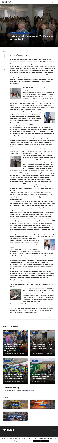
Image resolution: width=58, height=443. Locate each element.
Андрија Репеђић (36, 381)
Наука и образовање (24, 32)
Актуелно (35, 332)
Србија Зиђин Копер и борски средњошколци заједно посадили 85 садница (42, 376)
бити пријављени (29, 390)
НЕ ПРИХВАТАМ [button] (44, 441)
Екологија (13, 32)
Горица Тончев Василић (10, 353)
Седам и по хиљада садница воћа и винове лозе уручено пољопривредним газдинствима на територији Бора (42, 346)
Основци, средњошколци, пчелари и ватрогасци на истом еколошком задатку (13, 376)
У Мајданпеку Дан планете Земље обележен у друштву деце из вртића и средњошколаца (14, 347)
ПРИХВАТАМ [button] (36, 441)
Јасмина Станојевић (14, 42)
